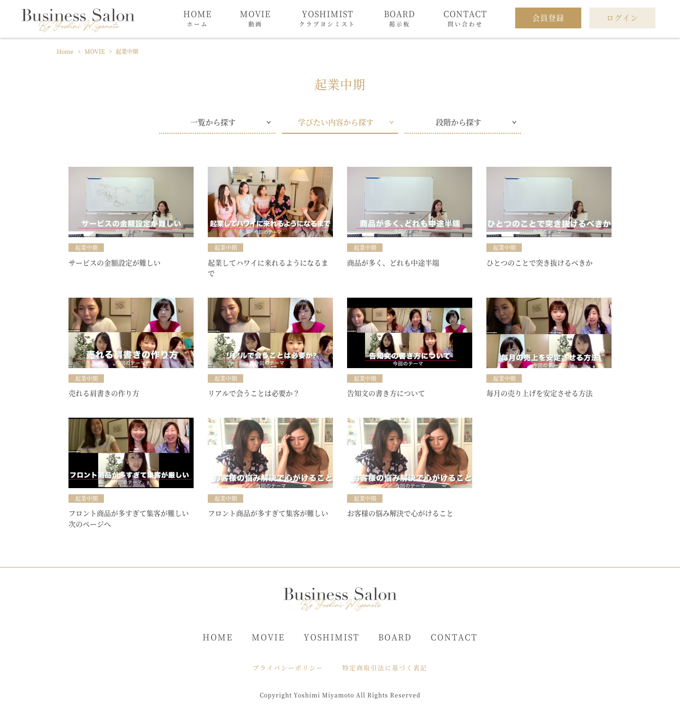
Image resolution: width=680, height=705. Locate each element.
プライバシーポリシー (288, 667)
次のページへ (89, 524)
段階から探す (458, 122)
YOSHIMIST (331, 637)
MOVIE (268, 637)
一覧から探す (213, 122)
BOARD (395, 637)
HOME (218, 637)
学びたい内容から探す (336, 122)
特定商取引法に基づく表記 (384, 667)
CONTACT (454, 637)
